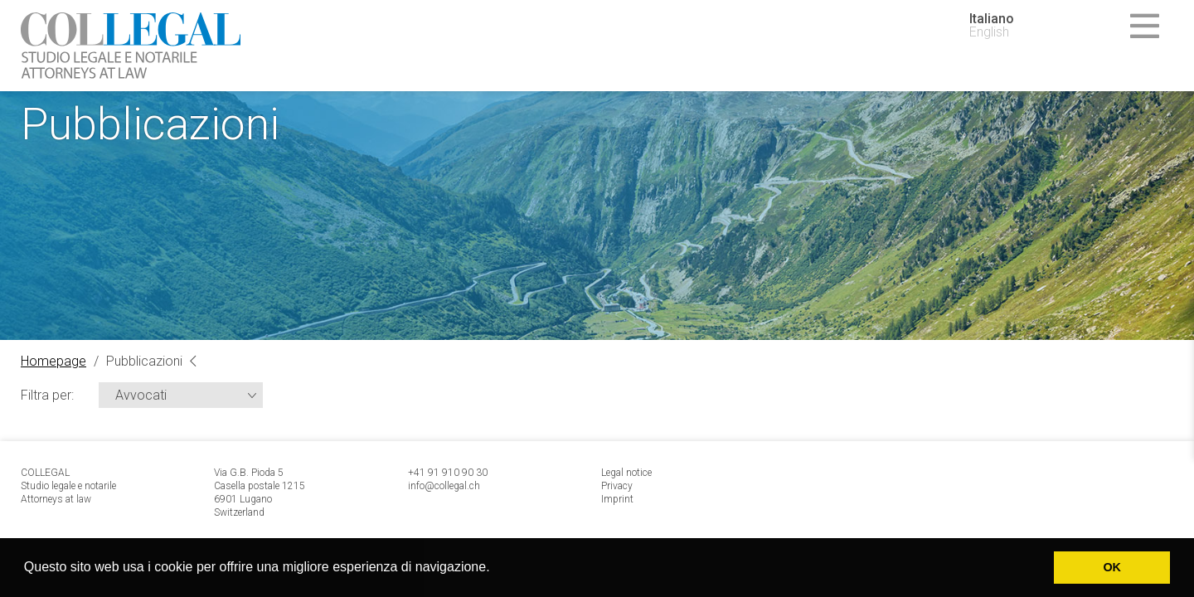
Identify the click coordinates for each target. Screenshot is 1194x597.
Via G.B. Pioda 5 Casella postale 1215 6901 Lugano (259, 486)
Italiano (991, 19)
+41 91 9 (428, 472)
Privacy (617, 486)
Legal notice (626, 472)
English (989, 32)
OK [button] (1112, 567)
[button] (495, 568)
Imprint (617, 499)
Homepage (53, 361)
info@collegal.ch (444, 486)
